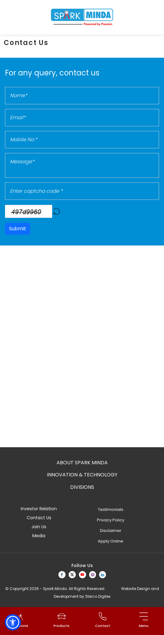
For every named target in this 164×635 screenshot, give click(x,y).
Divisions (82, 487)
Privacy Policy (110, 520)
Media (38, 536)
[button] (12, 622)
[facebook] (62, 575)
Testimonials (110, 509)
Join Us (38, 527)
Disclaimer (110, 531)
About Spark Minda (82, 462)
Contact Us (39, 518)
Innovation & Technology (82, 474)
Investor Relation (39, 509)
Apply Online (110, 541)
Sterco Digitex (98, 596)
